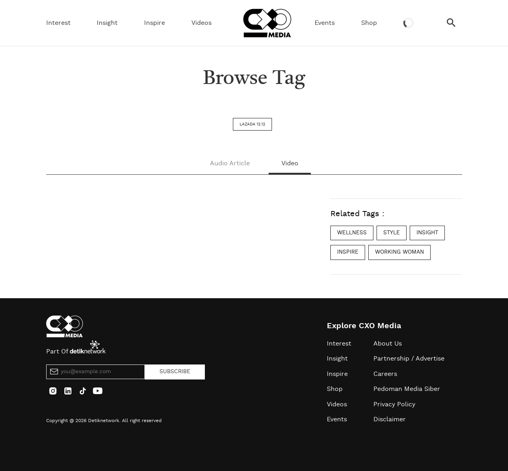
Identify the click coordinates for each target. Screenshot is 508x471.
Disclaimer (389, 419)
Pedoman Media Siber (406, 389)
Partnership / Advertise (408, 358)
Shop (369, 23)
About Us (387, 343)
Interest (58, 23)
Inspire (154, 23)
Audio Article (230, 163)
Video (289, 163)
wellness (352, 233)
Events (325, 23)
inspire (347, 252)
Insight (107, 23)
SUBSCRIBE (174, 371)
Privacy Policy (394, 404)
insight (427, 233)
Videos (201, 23)
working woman (399, 252)
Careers (385, 374)
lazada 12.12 (252, 124)
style (391, 233)
